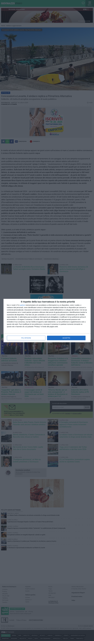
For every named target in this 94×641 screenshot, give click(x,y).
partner (22, 305)
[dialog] (47, 320)
